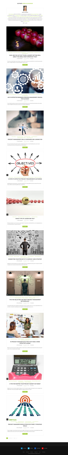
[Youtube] (44, 448)
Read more (25, 64)
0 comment (31, 58)
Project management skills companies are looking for (25, 139)
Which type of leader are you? (25, 218)
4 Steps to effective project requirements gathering (25, 179)
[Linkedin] (23, 448)
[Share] (7, 50)
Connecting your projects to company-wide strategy (25, 259)
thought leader (36, 14)
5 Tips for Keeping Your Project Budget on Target (25, 384)
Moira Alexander (25, 12)
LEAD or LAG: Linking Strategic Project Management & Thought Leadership (28, 16)
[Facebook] (37, 448)
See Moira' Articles (26, 21)
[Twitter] (30, 448)
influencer (32, 14)
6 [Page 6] (14, 438)
